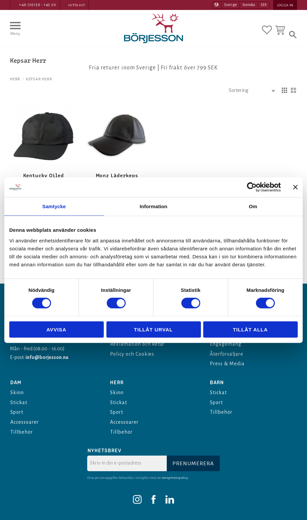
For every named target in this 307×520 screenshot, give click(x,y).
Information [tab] (153, 206)
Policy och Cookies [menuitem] (132, 354)
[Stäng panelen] (295, 187)
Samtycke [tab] (54, 206)
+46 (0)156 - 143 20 (37, 5)
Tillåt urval (153, 329)
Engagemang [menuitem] (225, 344)
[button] (15, 31)
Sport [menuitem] (16, 412)
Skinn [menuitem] (17, 392)
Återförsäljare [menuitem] (226, 354)
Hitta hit (76, 5)
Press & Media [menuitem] (227, 363)
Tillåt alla (250, 329)
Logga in (285, 5)
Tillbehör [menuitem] (21, 432)
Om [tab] (253, 206)
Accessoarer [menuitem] (24, 422)
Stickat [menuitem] (18, 402)
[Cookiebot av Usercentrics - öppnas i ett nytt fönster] (252, 187)
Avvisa (56, 329)
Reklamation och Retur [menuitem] (137, 344)
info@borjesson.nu (47, 357)
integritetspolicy (175, 477)
